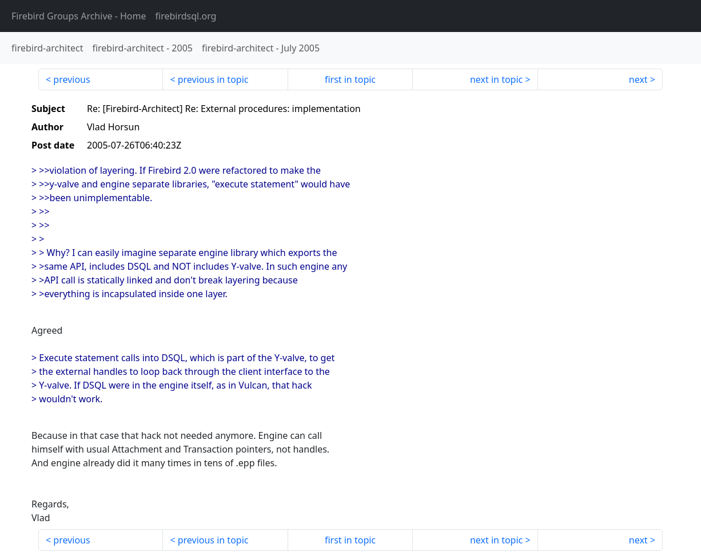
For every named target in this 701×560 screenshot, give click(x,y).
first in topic (350, 79)
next (638, 79)
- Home (78, 16)
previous (71, 79)
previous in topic (213, 79)
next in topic (496, 79)
